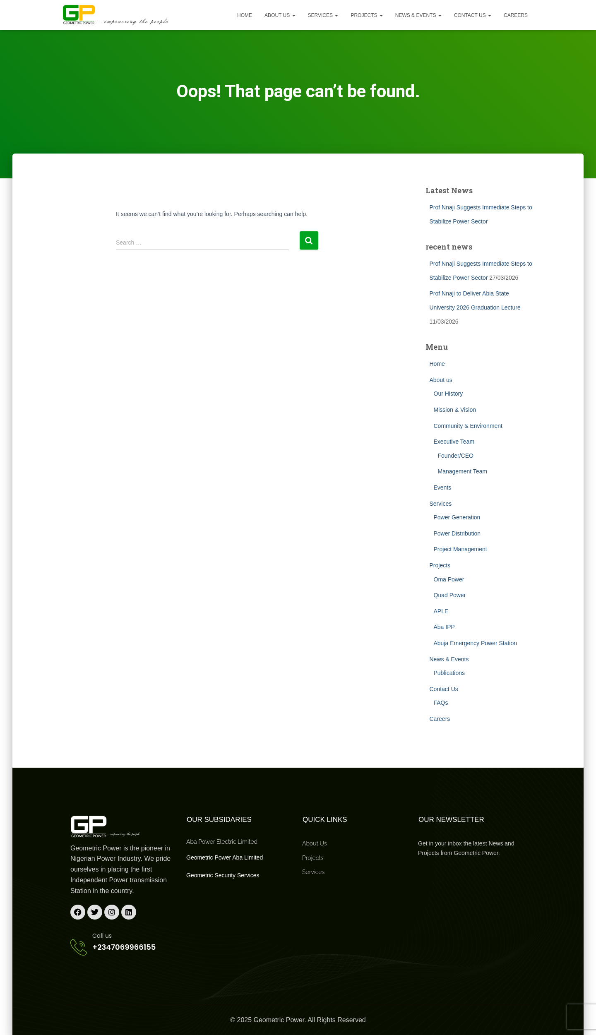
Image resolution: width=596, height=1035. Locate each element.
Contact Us (472, 15)
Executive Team (454, 441)
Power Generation (457, 517)
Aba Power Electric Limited (221, 841)
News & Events (418, 15)
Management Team (463, 471)
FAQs (441, 702)
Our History (448, 393)
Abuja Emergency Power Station (475, 643)
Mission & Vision (455, 409)
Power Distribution (457, 533)
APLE (441, 611)
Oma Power (449, 579)
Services (323, 15)
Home (244, 15)
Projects (366, 15)
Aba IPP (444, 627)
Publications (449, 673)
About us (279, 15)
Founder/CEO (455, 455)
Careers (516, 15)
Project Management (460, 549)
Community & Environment (468, 426)
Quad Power (450, 595)
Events (443, 487)
